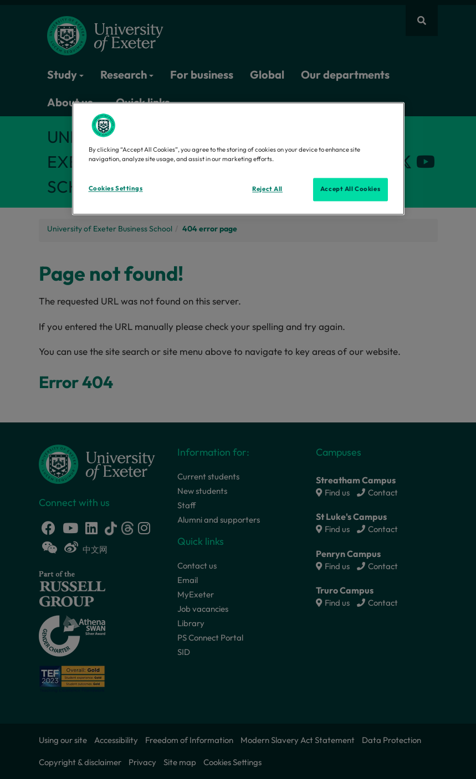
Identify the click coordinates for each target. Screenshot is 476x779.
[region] (238, 158)
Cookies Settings (116, 189)
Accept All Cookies (350, 189)
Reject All (267, 189)
